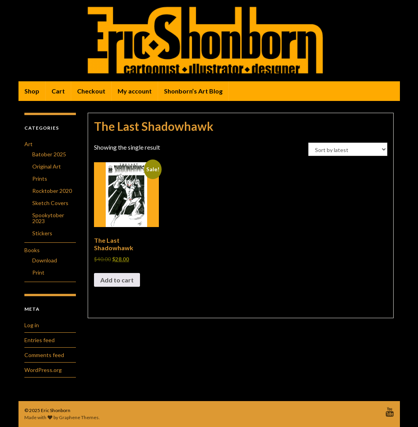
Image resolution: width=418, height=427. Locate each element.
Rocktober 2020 (52, 190)
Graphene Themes (79, 417)
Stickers (42, 233)
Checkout (91, 91)
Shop (31, 91)
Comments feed (44, 355)
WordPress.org (43, 370)
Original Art (46, 166)
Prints (39, 178)
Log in (31, 325)
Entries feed (39, 340)
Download (44, 260)
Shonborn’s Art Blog (193, 91)
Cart (58, 91)
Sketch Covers (50, 203)
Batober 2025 (49, 154)
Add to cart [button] (117, 280)
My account (135, 91)
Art (28, 144)
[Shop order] (347, 149)
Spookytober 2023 (48, 218)
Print (38, 272)
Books (32, 250)
